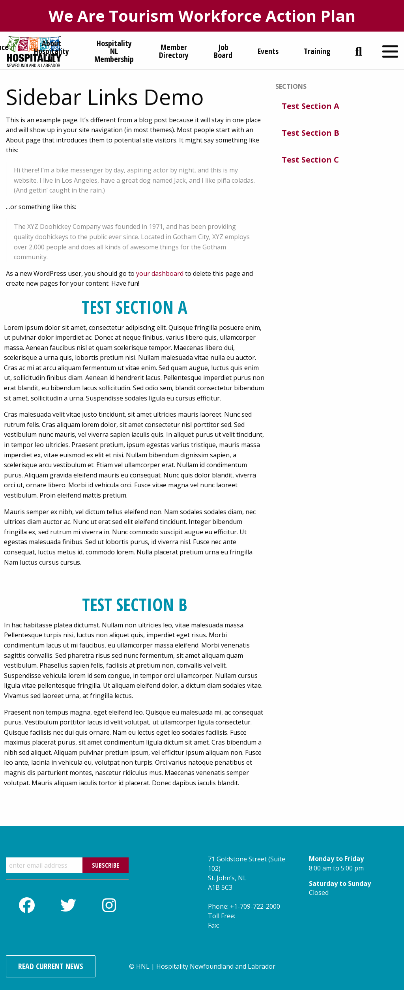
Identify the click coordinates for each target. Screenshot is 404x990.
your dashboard (159, 273)
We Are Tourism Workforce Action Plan (202, 15)
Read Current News (50, 966)
